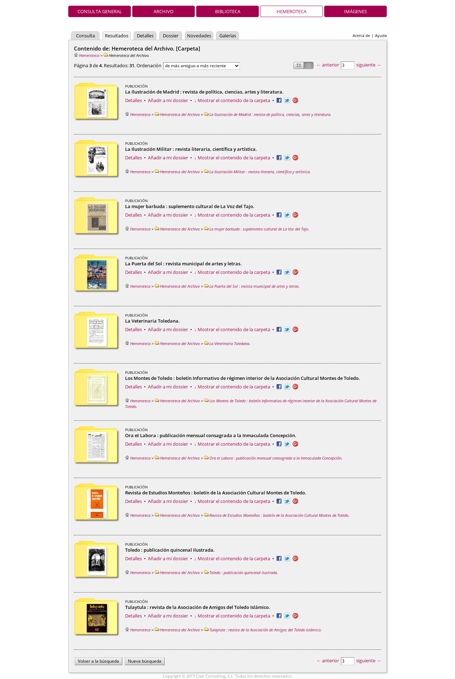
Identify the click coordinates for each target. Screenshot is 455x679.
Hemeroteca (291, 11)
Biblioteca (227, 11)
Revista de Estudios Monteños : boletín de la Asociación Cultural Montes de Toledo (276, 515)
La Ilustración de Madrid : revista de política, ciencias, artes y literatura (267, 114)
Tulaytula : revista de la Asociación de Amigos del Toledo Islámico (262, 629)
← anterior (327, 65)
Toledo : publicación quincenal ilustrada (240, 572)
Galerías (227, 35)
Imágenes (355, 11)
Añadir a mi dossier (168, 100)
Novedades (199, 35)
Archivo (163, 11)
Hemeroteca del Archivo (177, 114)
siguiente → (368, 65)
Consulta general (99, 11)
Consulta (85, 35)
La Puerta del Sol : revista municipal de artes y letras (251, 286)
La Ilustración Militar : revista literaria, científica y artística (257, 171)
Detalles (145, 35)
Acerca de (361, 35)
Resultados (116, 35)
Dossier (170, 35)
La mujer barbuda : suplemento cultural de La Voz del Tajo (256, 229)
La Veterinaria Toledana (226, 343)
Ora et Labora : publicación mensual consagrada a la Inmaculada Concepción (272, 458)
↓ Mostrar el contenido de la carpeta (232, 100)
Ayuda (381, 35)
